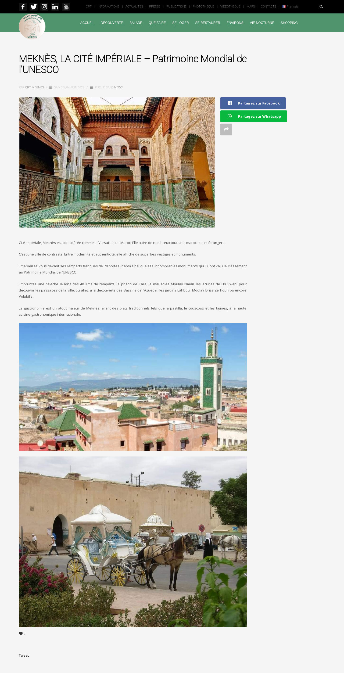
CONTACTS (268, 6)
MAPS (251, 6)
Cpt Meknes (35, 87)
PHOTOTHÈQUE (203, 6)
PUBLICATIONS (176, 6)
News (118, 87)
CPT (89, 6)
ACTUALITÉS (134, 6)
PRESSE (154, 6)
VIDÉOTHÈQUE (230, 6)
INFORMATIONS (108, 6)
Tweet (24, 655)
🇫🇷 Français (290, 6)
